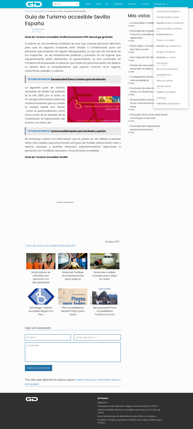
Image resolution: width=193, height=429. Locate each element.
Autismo (132, 4)
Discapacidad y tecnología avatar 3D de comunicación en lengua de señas (148, 103)
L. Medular (118, 4)
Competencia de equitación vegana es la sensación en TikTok (128, 406)
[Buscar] (76, 4)
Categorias (159, 4)
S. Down (145, 4)
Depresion (102, 402)
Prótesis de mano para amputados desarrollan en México (148, 67)
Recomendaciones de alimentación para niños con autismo (127, 416)
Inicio (88, 4)
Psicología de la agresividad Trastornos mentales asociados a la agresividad (149, 34)
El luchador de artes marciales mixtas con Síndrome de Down (146, 90)
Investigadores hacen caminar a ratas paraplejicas (147, 78)
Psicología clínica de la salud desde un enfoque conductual (149, 116)
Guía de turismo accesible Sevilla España (50, 245)
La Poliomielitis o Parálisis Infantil (146, 22)
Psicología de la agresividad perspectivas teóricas (145, 128)
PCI (107, 4)
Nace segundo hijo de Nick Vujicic (147, 57)
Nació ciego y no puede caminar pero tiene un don (147, 47)
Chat (98, 4)
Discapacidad (38, 29)
